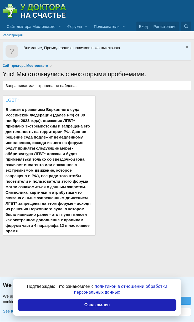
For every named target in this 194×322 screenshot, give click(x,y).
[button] (59, 26)
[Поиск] (186, 26)
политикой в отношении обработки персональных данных (120, 289)
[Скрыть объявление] (186, 47)
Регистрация (13, 35)
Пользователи (107, 26)
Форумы (74, 26)
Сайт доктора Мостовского (31, 26)
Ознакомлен (97, 305)
